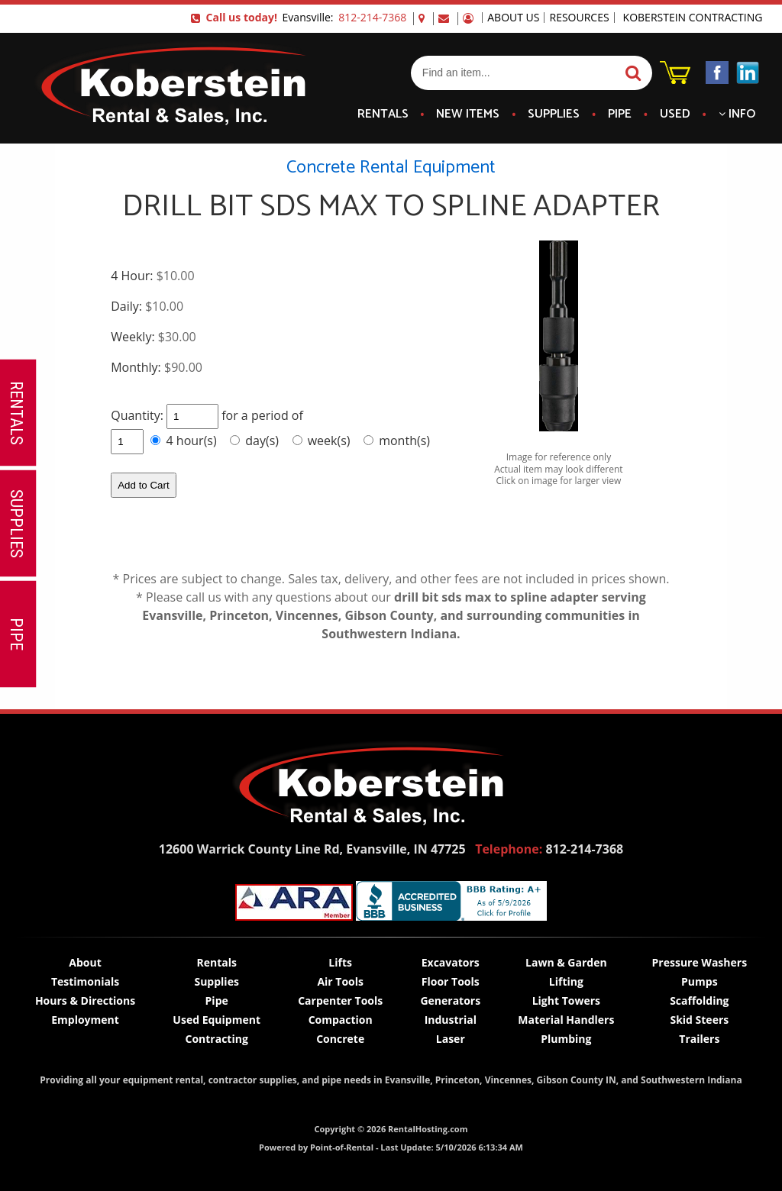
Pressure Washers (700, 962)
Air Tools (340, 981)
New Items (467, 114)
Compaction (341, 1019)
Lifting (566, 981)
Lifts (340, 962)
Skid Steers (699, 1019)
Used (675, 114)
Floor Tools (451, 981)
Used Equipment (216, 1019)
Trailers (699, 1038)
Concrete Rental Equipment (391, 167)
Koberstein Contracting (693, 17)
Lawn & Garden (566, 962)
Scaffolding (699, 1000)
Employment (85, 1019)
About (85, 962)
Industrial (451, 1019)
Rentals (383, 114)
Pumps (699, 981)
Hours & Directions (85, 1000)
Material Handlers (566, 1019)
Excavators (451, 962)
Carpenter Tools (340, 1000)
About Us (513, 17)
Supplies (554, 114)
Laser (450, 1038)
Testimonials (85, 981)
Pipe (620, 114)
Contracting (216, 1038)
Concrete (340, 1038)
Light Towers (566, 1000)
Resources (579, 17)
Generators (450, 1000)
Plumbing (566, 1038)
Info (737, 114)
